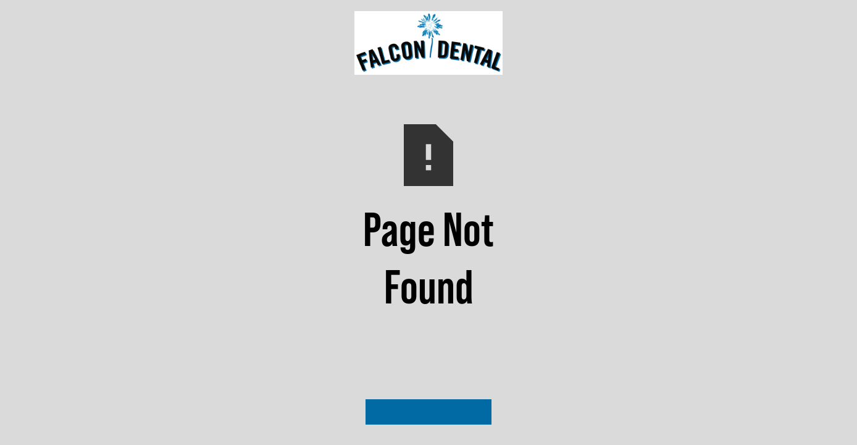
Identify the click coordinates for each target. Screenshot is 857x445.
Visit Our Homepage (428, 411)
